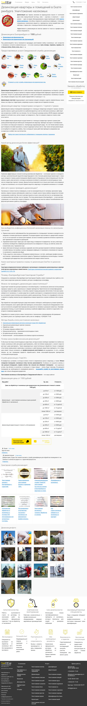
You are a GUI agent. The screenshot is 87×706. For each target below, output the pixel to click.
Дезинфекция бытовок (76, 71)
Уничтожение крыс (76, 37)
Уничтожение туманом (76, 41)
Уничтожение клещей (76, 30)
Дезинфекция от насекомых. (56, 481)
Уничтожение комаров (76, 54)
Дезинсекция (76, 20)
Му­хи (49, 66)
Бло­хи (16, 75)
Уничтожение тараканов (76, 13)
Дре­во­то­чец (22, 66)
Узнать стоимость (76, 92)
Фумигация (76, 75)
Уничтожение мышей (76, 34)
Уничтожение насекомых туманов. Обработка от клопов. (41, 512)
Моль (62, 57)
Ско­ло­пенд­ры (54, 75)
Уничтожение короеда (76, 64)
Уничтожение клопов (76, 6)
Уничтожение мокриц (76, 24)
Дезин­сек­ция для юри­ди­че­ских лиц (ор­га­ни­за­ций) (18, 39)
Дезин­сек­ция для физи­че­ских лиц (13, 37)
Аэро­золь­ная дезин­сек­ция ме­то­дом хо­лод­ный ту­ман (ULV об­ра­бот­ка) (24, 323)
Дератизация (76, 17)
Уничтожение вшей (76, 78)
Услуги (47, 663)
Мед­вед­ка (48, 57)
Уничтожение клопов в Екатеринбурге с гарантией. (7, 483)
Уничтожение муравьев (76, 44)
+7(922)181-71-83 (73, 682)
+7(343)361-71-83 (80, 2)
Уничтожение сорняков (76, 58)
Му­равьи (42, 75)
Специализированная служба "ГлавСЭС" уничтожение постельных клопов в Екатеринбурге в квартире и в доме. (41, 485)
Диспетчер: (73, 667)
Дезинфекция (76, 10)
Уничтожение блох (76, 47)
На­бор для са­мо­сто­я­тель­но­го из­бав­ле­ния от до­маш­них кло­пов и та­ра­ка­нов (31, 134)
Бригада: (76, 685)
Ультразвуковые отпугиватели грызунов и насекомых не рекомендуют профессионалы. (23, 514)
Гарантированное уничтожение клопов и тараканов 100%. (24, 483)
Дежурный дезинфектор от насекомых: (76, 674)
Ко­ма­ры (29, 75)
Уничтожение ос (76, 51)
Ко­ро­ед (35, 66)
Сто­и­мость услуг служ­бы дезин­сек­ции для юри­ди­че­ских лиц (27, 82)
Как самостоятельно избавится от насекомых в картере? (56, 513)
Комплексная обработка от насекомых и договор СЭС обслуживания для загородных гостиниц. (7, 515)
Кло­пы (22, 57)
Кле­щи (35, 57)
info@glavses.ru (72, 688)
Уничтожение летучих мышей (76, 82)
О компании (21, 663)
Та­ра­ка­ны (9, 57)
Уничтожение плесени (76, 27)
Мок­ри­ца (9, 66)
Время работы (76, 663)
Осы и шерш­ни (60, 66)
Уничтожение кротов (76, 61)
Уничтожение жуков (76, 68)
